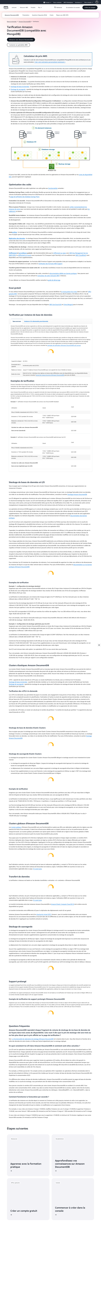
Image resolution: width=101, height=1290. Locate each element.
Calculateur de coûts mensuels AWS (48, 276)
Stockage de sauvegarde (18, 89)
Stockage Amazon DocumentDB (77, 494)
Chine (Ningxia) (68, 304)
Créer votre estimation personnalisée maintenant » (49, 62)
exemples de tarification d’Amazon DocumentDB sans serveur (64, 345)
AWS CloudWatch (81, 255)
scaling (14, 232)
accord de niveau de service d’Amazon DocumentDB (50, 375)
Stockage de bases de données (20, 86)
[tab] (17, 321)
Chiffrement (13, 253)
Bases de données (12, 21)
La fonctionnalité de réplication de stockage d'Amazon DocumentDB (32, 1039)
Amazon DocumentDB (25, 21)
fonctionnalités (52, 188)
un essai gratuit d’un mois (69, 291)
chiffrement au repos (59, 253)
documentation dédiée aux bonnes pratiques (63, 273)
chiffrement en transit (24, 255)
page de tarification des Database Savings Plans (24, 197)
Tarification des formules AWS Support (50, 264)
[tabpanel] (50, 397)
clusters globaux (16, 827)
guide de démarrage (54, 280)
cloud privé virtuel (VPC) (43, 914)
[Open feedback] (99, 645)
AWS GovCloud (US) (55, 304)
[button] (24, 7)
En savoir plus (37, 869)
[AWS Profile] (96, 2)
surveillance (23, 253)
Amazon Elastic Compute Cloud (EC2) (62, 904)
